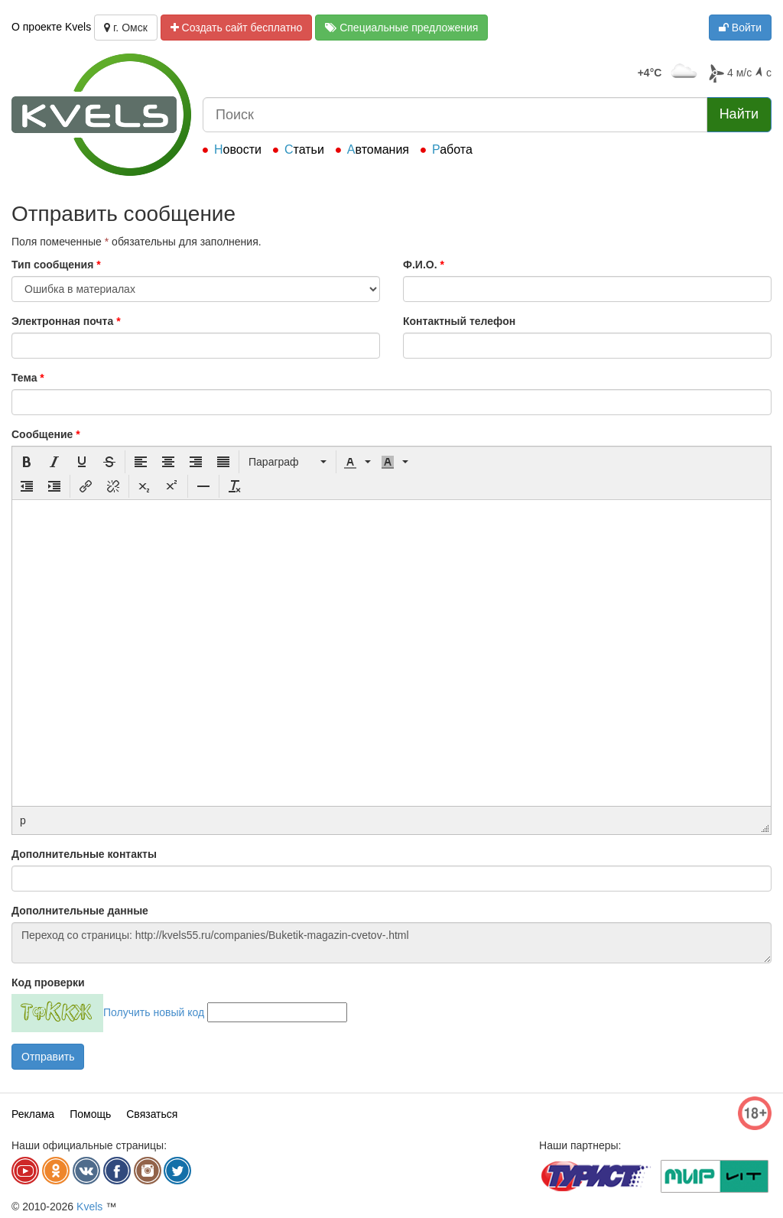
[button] (27, 461)
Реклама (32, 1114)
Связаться (151, 1114)
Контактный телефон (459, 321)
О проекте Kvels (51, 27)
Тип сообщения (56, 264)
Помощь (90, 1114)
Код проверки (48, 982)
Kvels (89, 1206)
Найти (739, 114)
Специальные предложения (401, 27)
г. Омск (126, 27)
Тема (27, 378)
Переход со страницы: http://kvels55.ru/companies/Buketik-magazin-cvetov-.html (391, 942)
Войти (740, 27)
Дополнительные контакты (84, 854)
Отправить (47, 1057)
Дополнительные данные (79, 911)
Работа (452, 149)
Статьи (304, 149)
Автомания (378, 149)
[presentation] (27, 462)
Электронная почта (66, 321)
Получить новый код (153, 1012)
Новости (238, 149)
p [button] (23, 820)
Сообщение (45, 434)
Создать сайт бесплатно (237, 27)
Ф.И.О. (423, 264)
